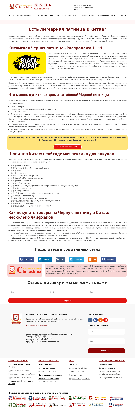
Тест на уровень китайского (110, 377)
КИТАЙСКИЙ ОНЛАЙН (18, 361)
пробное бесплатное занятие (85, 271)
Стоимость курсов (106, 15)
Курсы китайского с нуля (18, 370)
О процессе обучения (66, 15)
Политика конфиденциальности (37, 325)
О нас (123, 15)
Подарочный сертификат (79, 378)
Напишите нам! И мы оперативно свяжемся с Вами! (83, 7)
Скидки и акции (87, 16)
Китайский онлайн (45, 16)
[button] (67, 146)
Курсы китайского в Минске (21, 15)
